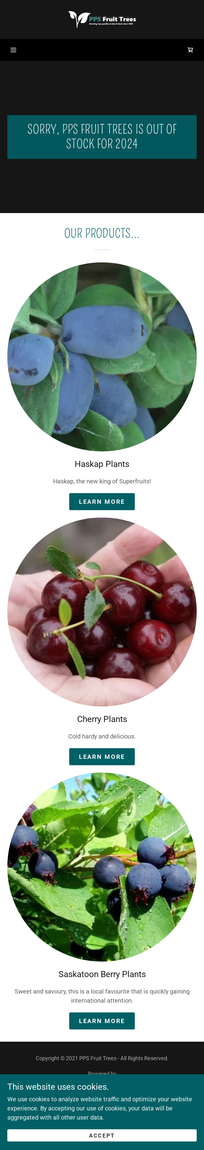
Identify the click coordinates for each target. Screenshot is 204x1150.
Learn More (102, 501)
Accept (102, 1135)
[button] (13, 50)
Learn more (102, 1021)
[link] (102, 19)
